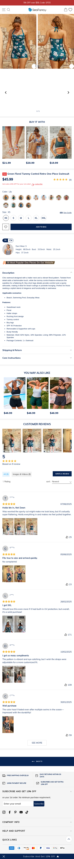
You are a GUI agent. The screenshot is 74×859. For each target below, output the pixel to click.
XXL (44, 218)
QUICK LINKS (37, 840)
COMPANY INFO (37, 822)
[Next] (69, 146)
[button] (68, 92)
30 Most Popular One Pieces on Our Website (30, 262)
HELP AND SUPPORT (37, 831)
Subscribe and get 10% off (37, 791)
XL (36, 218)
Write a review (62, 474)
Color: (7, 191)
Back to (37, 761)
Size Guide (67, 212)
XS (5, 218)
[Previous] (4, 146)
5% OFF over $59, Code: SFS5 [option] (37, 2)
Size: (37, 212)
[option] (13, 146)
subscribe (37, 184)
